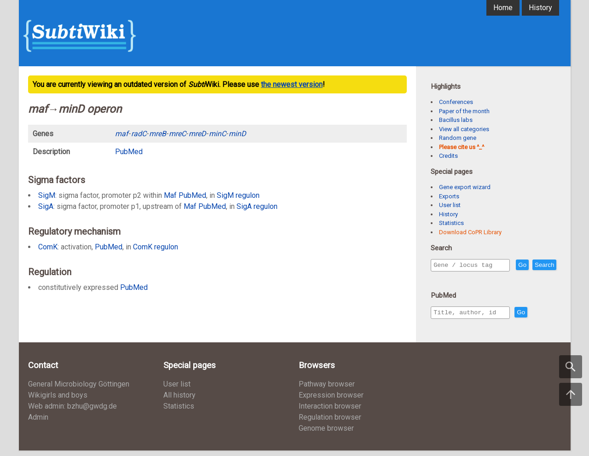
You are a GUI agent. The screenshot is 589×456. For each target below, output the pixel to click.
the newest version (292, 84)
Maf (170, 195)
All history (179, 400)
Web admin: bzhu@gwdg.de (72, 411)
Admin (38, 422)
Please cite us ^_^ (461, 147)
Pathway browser (327, 389)
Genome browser (326, 433)
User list (450, 205)
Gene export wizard (465, 187)
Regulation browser (330, 422)
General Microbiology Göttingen (78, 389)
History (540, 7)
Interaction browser (330, 411)
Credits (448, 155)
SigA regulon (257, 206)
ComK (48, 246)
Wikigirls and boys (57, 400)
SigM (46, 195)
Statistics (451, 222)
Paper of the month (464, 111)
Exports (449, 196)
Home (503, 7)
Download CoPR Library (470, 232)
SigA (45, 206)
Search (445, 278)
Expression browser (331, 400)
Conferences (456, 101)
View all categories (464, 129)
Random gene (457, 137)
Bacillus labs (456, 119)
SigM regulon (238, 195)
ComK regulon (155, 246)
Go (542, 265)
